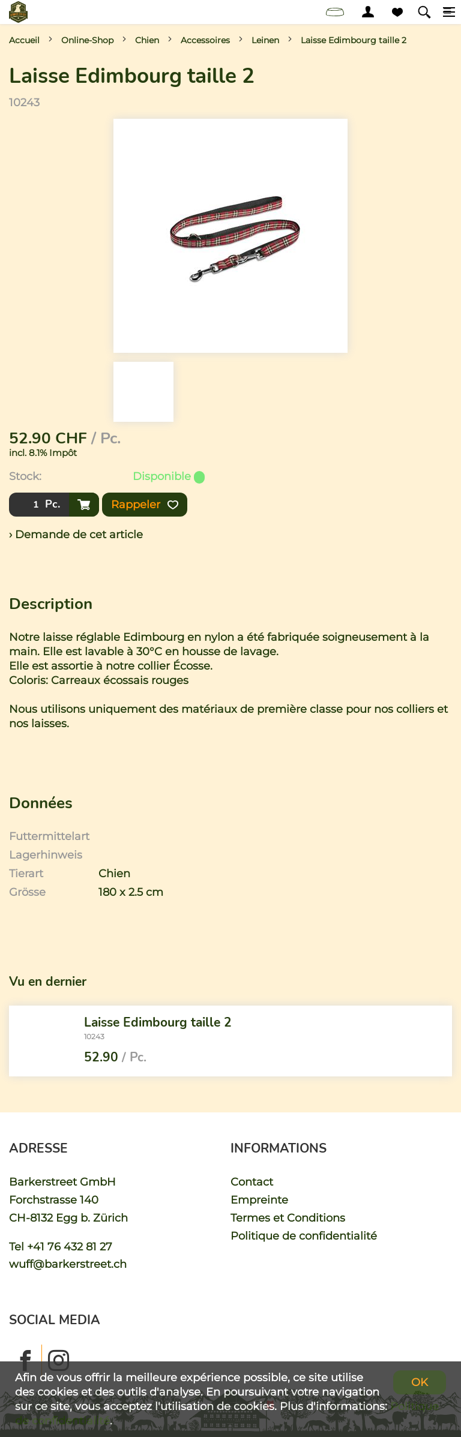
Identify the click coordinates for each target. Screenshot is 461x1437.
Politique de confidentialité (303, 1235)
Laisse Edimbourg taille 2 (353, 40)
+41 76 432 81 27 (69, 1246)
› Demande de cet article (76, 534)
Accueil (24, 40)
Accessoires (205, 40)
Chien (147, 40)
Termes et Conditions (287, 1217)
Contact (251, 1181)
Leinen (265, 40)
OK (419, 1382)
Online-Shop (87, 40)
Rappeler (144, 505)
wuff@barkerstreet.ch (68, 1264)
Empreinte (259, 1199)
